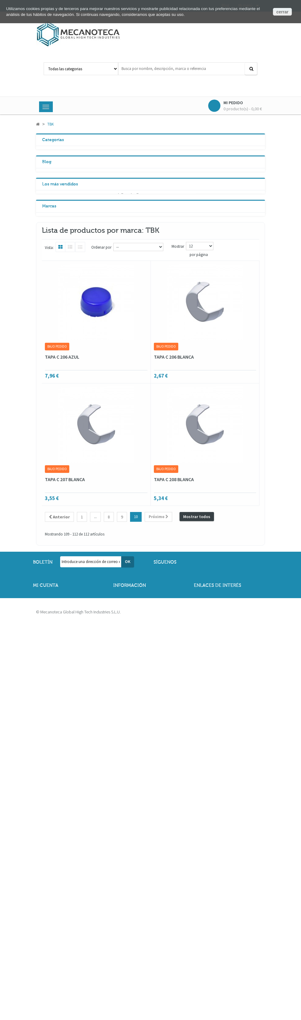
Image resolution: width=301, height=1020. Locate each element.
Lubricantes (60, 242)
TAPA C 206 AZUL (62, 693)
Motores (56, 165)
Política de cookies (135, 982)
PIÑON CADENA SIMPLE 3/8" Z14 (107, 397)
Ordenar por (101, 583)
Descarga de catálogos (220, 960)
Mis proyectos (51, 982)
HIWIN (51, 522)
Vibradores (59, 203)
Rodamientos (61, 152)
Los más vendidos (60, 295)
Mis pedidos (49, 960)
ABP (50, 477)
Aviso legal (128, 960)
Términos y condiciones (139, 950)
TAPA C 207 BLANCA (65, 815)
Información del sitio (217, 982)
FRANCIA (54, 500)
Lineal (54, 216)
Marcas (49, 465)
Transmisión (60, 190)
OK (127, 897)
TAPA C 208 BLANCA (174, 815)
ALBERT (53, 489)
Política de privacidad (138, 971)
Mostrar (178, 582)
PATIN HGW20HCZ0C (95, 352)
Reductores (59, 178)
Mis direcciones (52, 971)
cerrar (282, 11)
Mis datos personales (57, 950)
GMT (50, 511)
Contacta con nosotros (220, 950)
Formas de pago (214, 971)
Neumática (59, 229)
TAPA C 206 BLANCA (174, 693)
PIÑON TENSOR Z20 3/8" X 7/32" (107, 306)
